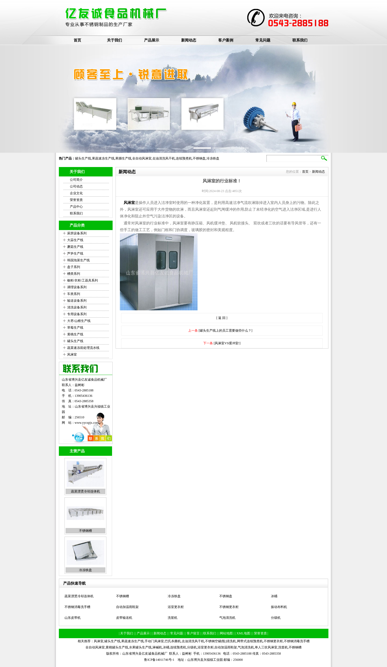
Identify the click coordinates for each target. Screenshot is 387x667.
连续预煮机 (184, 158)
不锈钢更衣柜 (229, 607)
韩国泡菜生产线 (78, 260)
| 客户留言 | (193, 633)
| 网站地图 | (226, 633)
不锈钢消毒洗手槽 (77, 607)
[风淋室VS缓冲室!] (227, 343)
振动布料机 (279, 607)
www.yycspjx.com (87, 423)
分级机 (276, 618)
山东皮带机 (72, 618)
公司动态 (76, 186)
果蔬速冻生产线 (103, 158)
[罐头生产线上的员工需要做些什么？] (225, 330)
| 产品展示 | (143, 633)
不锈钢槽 (85, 531)
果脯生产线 (123, 158)
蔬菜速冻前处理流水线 (83, 348)
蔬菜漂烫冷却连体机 (85, 491)
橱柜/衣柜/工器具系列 (82, 280)
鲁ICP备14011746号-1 (159, 660)
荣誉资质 (76, 200)
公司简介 (76, 180)
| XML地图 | (243, 633)
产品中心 (76, 207)
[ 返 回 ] (221, 318)
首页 (77, 40)
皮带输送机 (124, 618)
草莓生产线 (75, 327)
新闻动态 (188, 40)
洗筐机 (172, 618)
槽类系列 (73, 274)
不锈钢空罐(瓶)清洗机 (220, 641)
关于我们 (114, 40)
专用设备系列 (77, 314)
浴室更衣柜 (176, 607)
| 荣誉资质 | (260, 633)
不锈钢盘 (199, 158)
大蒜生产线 (75, 240)
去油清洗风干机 (163, 158)
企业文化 (76, 193)
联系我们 (299, 40)
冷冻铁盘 (212, 158)
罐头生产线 (83, 158)
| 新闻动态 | (160, 633)
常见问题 (262, 40)
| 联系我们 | (210, 633)
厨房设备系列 (77, 233)
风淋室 (72, 354)
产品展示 (151, 40)
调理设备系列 (77, 287)
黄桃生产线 (75, 334)
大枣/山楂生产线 (79, 321)
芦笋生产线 (75, 253)
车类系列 (73, 294)
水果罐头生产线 (140, 647)
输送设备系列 (77, 301)
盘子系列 (73, 267)
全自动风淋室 (142, 158)
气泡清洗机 (227, 618)
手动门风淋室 (154, 641)
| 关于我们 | (127, 633)
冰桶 (274, 596)
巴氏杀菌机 (173, 641)
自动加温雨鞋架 (127, 607)
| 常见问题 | (177, 633)
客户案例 (225, 40)
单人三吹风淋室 (266, 647)
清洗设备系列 (77, 307)
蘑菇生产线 (75, 247)
